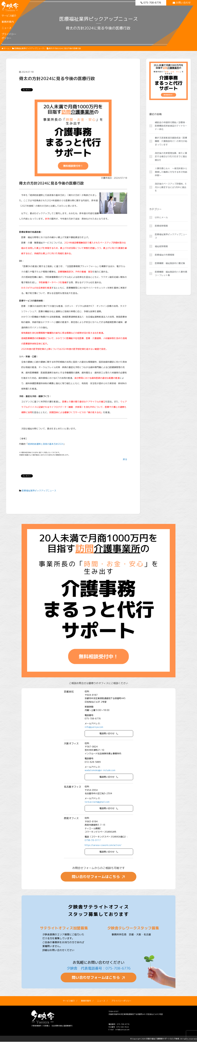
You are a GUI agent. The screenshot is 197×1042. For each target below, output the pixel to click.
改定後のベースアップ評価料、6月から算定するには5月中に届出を (170, 187)
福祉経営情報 (161, 246)
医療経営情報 (161, 225)
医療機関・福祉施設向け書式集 (170, 263)
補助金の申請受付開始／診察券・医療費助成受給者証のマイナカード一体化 (171, 126)
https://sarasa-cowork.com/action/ (103, 845)
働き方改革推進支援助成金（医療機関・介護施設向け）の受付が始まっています (171, 141)
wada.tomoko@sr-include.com (100, 770)
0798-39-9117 (93, 840)
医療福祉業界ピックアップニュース (39, 490)
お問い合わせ (182, 2)
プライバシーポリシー (9, 36)
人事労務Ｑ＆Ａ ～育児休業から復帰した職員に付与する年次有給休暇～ (171, 172)
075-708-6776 (151, 2)
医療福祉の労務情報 (164, 254)
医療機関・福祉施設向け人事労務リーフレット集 (171, 273)
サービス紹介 (9, 15)
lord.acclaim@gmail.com (97, 801)
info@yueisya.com (94, 727)
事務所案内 (8, 21)
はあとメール (161, 217)
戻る (125, 459)
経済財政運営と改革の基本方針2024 (45, 443)
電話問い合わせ (107, 733)
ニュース (6, 28)
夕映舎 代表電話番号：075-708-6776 (98, 968)
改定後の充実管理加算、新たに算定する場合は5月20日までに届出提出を (171, 156)
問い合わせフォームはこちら (96, 876)
